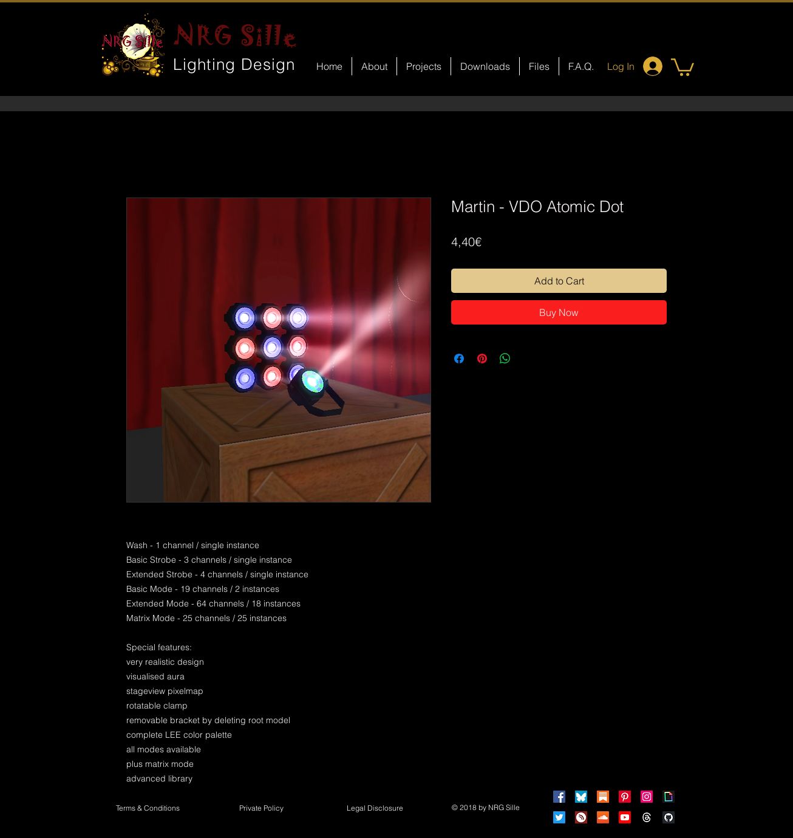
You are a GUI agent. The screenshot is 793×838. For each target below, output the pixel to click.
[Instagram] (647, 797)
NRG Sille (236, 35)
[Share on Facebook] (459, 358)
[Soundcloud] (603, 817)
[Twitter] (559, 817)
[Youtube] (625, 817)
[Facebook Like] (407, 520)
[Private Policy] (261, 809)
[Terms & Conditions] (147, 809)
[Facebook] (559, 797)
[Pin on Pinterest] (482, 358)
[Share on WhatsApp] (505, 358)
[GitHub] (668, 817)
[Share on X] (528, 358)
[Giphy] (668, 797)
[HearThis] (581, 817)
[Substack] (603, 797)
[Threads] (647, 817)
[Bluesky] (581, 797)
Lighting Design (234, 64)
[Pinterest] (625, 797)
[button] (682, 66)
